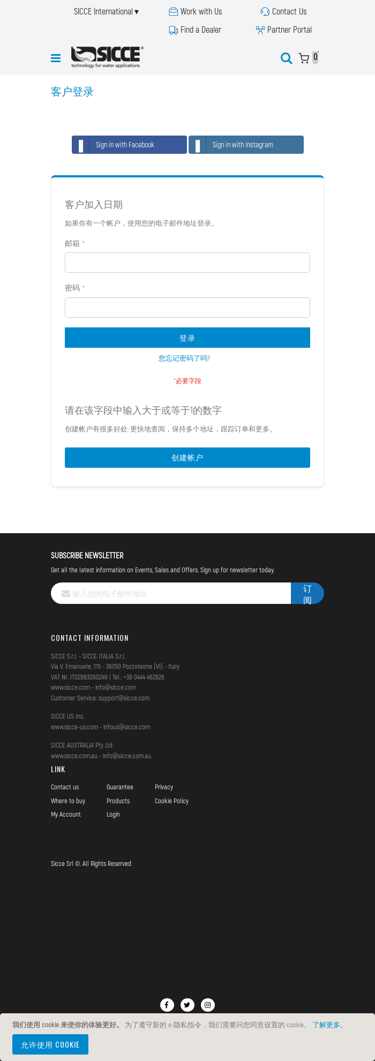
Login (113, 814)
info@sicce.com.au (127, 755)
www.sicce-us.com (74, 726)
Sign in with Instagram (231, 144)
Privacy (164, 786)
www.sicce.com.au (74, 755)
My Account (66, 814)
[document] (189, 1037)
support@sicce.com (124, 697)
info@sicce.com (115, 687)
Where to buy (68, 800)
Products (118, 800)
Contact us (65, 786)
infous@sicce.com (126, 726)
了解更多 (326, 1024)
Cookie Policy (172, 800)
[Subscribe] (307, 593)
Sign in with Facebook (113, 144)
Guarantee (120, 786)
